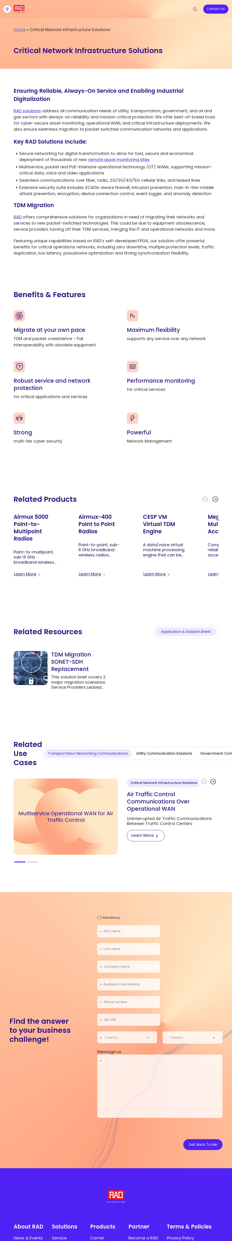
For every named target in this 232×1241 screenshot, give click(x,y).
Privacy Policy (180, 1238)
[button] (215, 499)
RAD (18, 217)
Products (102, 1226)
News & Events (28, 1238)
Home (20, 29)
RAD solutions (27, 111)
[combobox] (130, 1037)
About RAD (28, 1226)
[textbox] (112, 1037)
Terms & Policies (189, 1226)
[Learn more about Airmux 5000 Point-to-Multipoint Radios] (28, 574)
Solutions (64, 1226)
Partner (138, 1226)
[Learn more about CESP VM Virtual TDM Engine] (157, 574)
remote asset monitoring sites (119, 159)
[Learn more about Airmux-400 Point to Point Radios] (92, 574)
